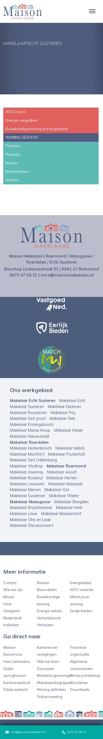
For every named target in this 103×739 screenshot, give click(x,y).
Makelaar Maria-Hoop (30, 430)
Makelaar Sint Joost (28, 418)
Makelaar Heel (69, 507)
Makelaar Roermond (66, 466)
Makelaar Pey (63, 412)
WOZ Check (15, 112)
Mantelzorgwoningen (55, 675)
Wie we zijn (13, 589)
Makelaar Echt (72, 400)
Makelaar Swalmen (27, 495)
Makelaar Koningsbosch (32, 424)
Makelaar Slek (62, 418)
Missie (8, 597)
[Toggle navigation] (92, 11)
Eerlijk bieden (81, 611)
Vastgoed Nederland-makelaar (13, 618)
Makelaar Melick (70, 448)
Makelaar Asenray (26, 472)
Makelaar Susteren (27, 406)
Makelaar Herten (61, 477)
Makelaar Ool (56, 489)
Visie (7, 604)
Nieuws (11, 163)
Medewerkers (17, 171)
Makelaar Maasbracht (61, 513)
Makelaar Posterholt (66, 454)
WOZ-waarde (81, 589)
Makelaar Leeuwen (27, 483)
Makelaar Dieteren (64, 406)
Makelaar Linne (23, 513)
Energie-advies (49, 611)
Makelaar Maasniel (65, 483)
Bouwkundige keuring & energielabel (36, 129)
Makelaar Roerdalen (29, 442)
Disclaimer (79, 682)
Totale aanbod (15, 689)
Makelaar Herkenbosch (31, 448)
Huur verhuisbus (16, 661)
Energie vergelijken (21, 120)
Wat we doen (48, 661)
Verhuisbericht (49, 618)
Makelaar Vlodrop (26, 466)
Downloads (80, 689)
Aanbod (12, 180)
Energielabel (80, 583)
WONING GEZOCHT (21, 137)
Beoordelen (47, 589)
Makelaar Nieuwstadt (29, 436)
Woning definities (51, 689)
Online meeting (49, 696)
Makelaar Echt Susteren (32, 400)
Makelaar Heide (68, 430)
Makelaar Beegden (71, 501)
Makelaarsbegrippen (54, 682)
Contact (9, 583)
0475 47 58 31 (74, 732)
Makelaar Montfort (27, 454)
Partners (13, 146)
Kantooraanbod (16, 682)
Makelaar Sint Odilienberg (33, 460)
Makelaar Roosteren (28, 412)
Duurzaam (45, 668)
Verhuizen (45, 625)
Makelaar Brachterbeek (31, 507)
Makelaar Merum (25, 489)
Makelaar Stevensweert (32, 525)
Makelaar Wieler (64, 495)
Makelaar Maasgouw (30, 501)
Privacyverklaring (85, 675)
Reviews (12, 154)
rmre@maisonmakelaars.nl (25, 732)
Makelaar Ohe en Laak (30, 519)
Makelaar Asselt (62, 472)
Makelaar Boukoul (26, 477)
